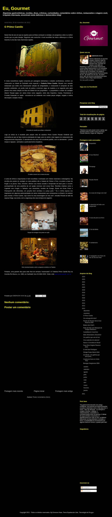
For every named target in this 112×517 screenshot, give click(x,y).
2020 (83, 287)
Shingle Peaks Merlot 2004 (91, 352)
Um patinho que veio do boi (91, 337)
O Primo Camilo (88, 315)
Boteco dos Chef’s (88, 325)
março (86, 385)
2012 (83, 308)
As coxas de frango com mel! (98, 193)
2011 (83, 394)
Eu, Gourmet (16, 8)
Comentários (85, 491)
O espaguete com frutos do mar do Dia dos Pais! (97, 256)
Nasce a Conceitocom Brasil (91, 342)
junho (85, 377)
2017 (83, 295)
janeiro (86, 390)
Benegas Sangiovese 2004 (91, 363)
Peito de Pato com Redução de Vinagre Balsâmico (92, 328)
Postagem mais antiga (64, 391)
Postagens (85, 487)
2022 (83, 282)
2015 (83, 300)
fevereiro (86, 388)
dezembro (87, 311)
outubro (86, 367)
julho (85, 374)
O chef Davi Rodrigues (90, 349)
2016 (83, 298)
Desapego (92, 166)
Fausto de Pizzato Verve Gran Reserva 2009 (92, 321)
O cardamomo (93, 242)
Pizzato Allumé (93, 180)
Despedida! (92, 143)
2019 (83, 290)
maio (85, 380)
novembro (87, 313)
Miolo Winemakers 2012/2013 (92, 335)
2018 (83, 292)
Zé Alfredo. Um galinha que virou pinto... (91, 355)
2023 (83, 279)
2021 (83, 284)
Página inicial (39, 391)
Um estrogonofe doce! (90, 318)
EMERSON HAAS (97, 56)
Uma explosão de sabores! (91, 340)
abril (85, 382)
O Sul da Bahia (93, 229)
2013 (83, 306)
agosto (86, 372)
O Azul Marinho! (94, 155)
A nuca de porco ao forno (96, 218)
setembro (87, 369)
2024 (83, 277)
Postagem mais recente (13, 391)
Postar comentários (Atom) (41, 397)
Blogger (91, 512)
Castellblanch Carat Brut (90, 332)
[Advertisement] (38, 373)
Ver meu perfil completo (87, 80)
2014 (83, 303)
